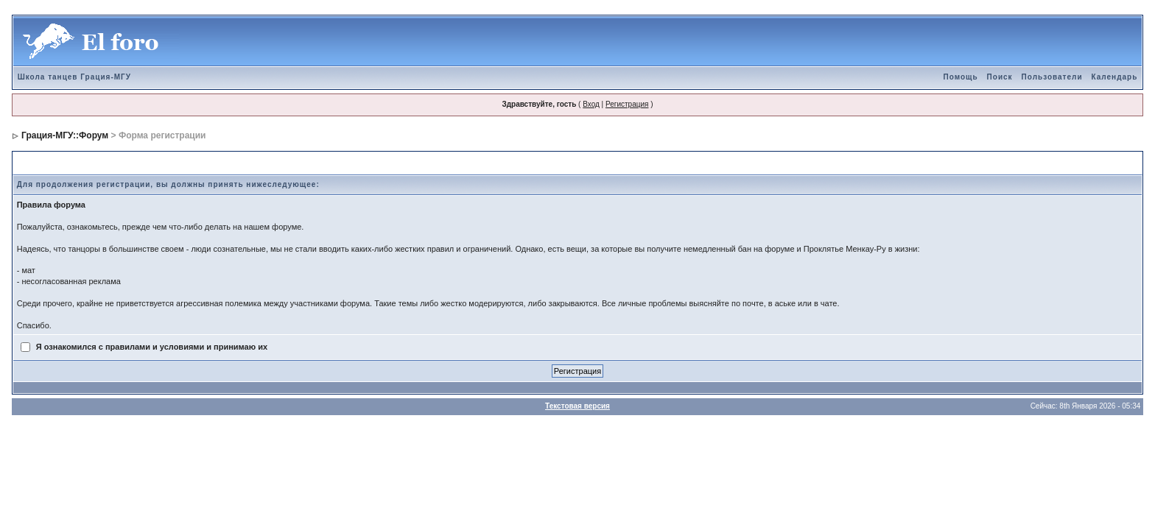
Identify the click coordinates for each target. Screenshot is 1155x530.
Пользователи (1052, 77)
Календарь (1115, 77)
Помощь (960, 77)
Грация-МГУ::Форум (64, 135)
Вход (591, 104)
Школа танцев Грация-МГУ (74, 77)
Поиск (1000, 77)
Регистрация (626, 104)
